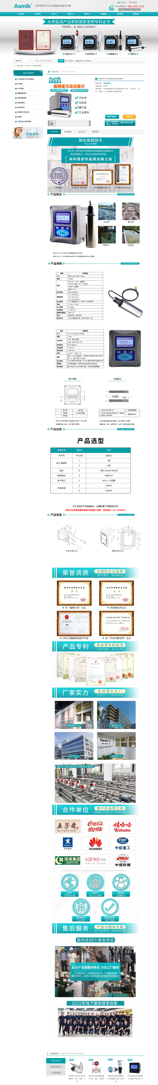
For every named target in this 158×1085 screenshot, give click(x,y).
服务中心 (71, 14)
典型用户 (95, 132)
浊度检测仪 (21, 103)
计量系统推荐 (56, 1073)
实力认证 (81, 132)
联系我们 (136, 14)
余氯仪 (19, 117)
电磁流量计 (79, 61)
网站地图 (134, 2)
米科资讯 (120, 14)
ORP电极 (20, 88)
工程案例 (103, 14)
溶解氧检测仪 (21, 93)
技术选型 (67, 132)
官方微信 (123, 2)
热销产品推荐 (56, 1061)
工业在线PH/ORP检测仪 (25, 79)
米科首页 (21, 14)
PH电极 (19, 84)
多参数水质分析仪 (23, 112)
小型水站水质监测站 (24, 121)
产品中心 (54, 14)
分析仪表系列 (37, 66)
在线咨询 (129, 117)
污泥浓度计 (21, 107)
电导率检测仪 (21, 98)
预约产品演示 (111, 117)
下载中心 (87, 14)
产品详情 (54, 132)
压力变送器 (87, 61)
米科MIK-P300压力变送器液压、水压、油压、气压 (76, 1078)
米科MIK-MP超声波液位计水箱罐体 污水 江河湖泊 (116, 1078)
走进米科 (38, 14)
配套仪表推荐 (56, 1067)
